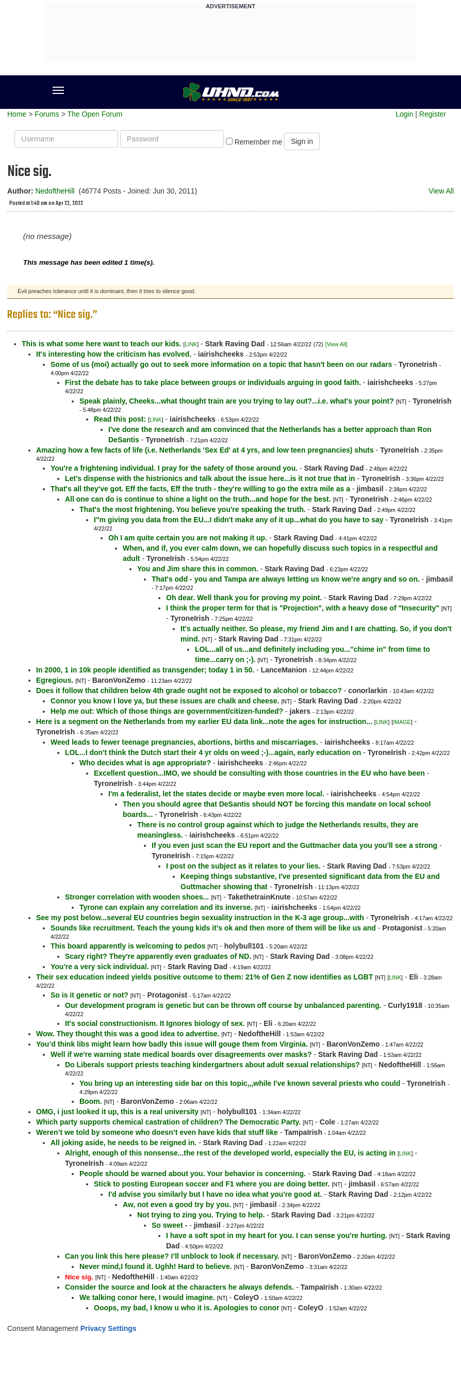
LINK (191, 344)
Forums (47, 114)
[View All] (336, 344)
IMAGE (401, 722)
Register (432, 114)
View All (441, 191)
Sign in (302, 141)
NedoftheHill (54, 191)
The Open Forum (94, 114)
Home (16, 114)
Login (404, 114)
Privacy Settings (108, 1328)
